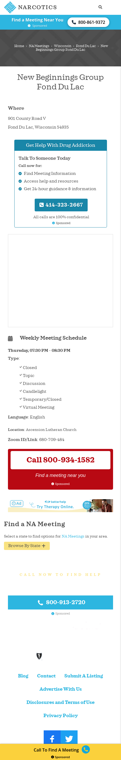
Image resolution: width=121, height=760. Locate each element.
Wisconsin (62, 46)
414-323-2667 (61, 205)
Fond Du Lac (86, 46)
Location (16, 430)
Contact (46, 676)
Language (18, 417)
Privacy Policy (60, 716)
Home (19, 46)
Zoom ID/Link (22, 439)
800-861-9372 (88, 22)
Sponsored (60, 757)
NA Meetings (39, 46)
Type (13, 358)
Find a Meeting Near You (38, 20)
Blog (23, 676)
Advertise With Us (60, 689)
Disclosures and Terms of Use (60, 702)
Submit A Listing (83, 676)
